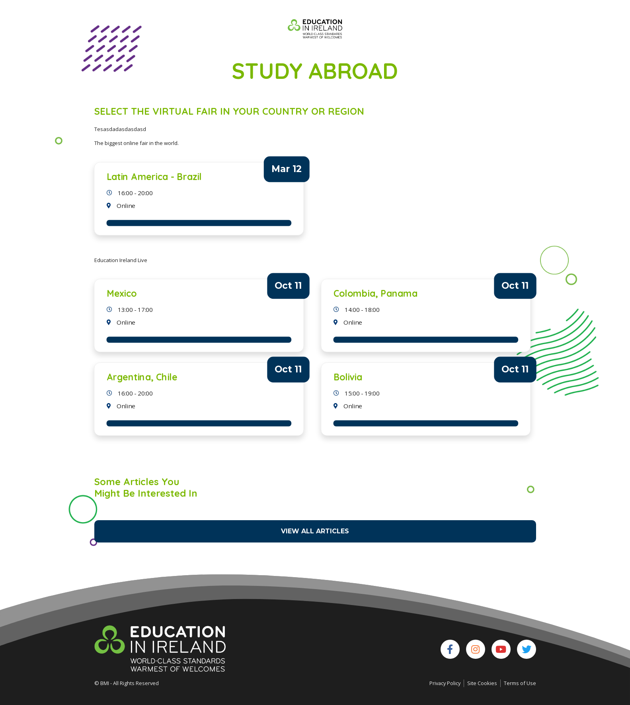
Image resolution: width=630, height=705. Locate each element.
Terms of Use (520, 683)
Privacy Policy (444, 683)
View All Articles (315, 531)
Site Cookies (482, 683)
